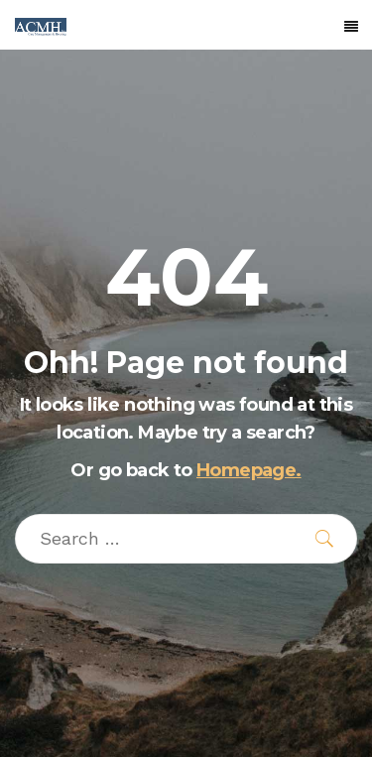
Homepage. (249, 470)
